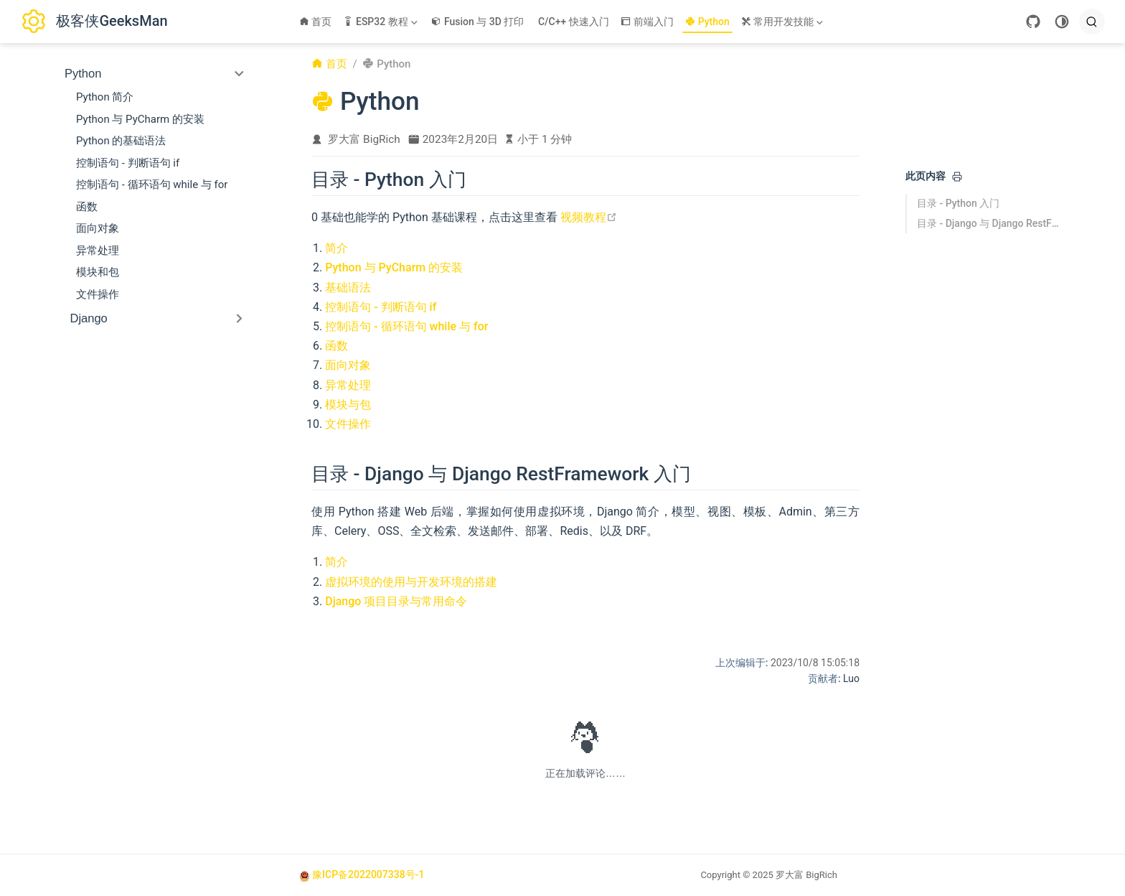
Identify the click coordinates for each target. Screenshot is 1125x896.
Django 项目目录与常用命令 (396, 601)
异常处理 (97, 250)
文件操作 (97, 294)
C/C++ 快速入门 (573, 21)
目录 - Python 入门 (958, 203)
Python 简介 (104, 96)
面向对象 (97, 228)
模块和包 (97, 272)
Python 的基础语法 (121, 140)
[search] (1092, 21)
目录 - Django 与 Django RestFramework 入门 (988, 223)
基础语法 (348, 287)
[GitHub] (1033, 21)
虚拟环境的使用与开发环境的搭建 (411, 582)
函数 (87, 206)
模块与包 (348, 404)
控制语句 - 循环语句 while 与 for (151, 184)
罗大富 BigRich (364, 139)
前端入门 (647, 21)
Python (707, 21)
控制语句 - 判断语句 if (127, 163)
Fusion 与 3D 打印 (477, 21)
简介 (336, 248)
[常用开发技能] (783, 21)
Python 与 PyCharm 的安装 (140, 119)
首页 (315, 21)
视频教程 (588, 217)
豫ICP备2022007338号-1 (368, 874)
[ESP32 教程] (381, 21)
